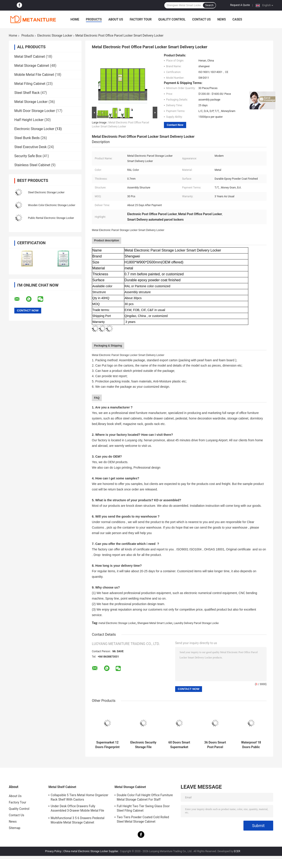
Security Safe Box (28, 156)
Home (74, 19)
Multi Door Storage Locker (34, 111)
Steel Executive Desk (30, 147)
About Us (115, 19)
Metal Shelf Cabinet (29, 56)
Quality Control (172, 19)
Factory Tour (141, 19)
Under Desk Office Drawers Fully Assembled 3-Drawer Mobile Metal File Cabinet (77, 809)
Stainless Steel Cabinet (32, 165)
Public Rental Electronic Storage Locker (51, 218)
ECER (237, 851)
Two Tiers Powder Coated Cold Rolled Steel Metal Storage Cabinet (143, 819)
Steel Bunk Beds (27, 138)
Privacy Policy (53, 851)
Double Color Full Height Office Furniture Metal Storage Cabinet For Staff (145, 797)
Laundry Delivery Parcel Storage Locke (196, 623)
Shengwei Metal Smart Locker (154, 623)
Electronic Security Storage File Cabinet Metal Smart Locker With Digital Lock (143, 745)
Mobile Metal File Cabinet (34, 75)
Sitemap (14, 828)
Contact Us (201, 19)
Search (209, 5)
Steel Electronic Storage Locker (46, 192)
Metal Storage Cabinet (31, 65)
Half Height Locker (28, 120)
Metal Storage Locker (31, 102)
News (221, 19)
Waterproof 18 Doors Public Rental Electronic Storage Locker (251, 745)
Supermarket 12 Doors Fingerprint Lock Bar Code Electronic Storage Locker (107, 745)
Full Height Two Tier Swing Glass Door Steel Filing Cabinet (143, 808)
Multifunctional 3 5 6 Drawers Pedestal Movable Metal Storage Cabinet (77, 820)
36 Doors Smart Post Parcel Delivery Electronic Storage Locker (215, 745)
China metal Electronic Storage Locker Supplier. (91, 851)
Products (94, 19)
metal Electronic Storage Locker (117, 623)
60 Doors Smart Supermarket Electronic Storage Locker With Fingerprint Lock (179, 745)
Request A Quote (240, 5)
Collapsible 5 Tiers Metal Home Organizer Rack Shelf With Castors (79, 797)
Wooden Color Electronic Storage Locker (51, 205)
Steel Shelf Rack (27, 93)
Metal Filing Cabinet (29, 84)
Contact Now (175, 125)
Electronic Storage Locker (54, 35)
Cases (237, 19)
